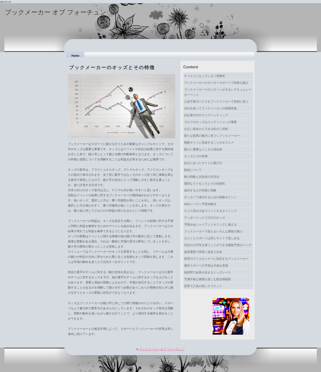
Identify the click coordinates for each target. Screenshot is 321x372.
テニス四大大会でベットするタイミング (210, 210)
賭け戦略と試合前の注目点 (201, 176)
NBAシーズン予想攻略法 (200, 204)
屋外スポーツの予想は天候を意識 (206, 265)
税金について (193, 169)
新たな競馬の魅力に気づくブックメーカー (212, 135)
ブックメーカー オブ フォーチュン (55, 12)
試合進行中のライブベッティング (206, 115)
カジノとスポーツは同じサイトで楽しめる (212, 238)
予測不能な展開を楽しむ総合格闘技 (207, 279)
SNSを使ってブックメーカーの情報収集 (210, 108)
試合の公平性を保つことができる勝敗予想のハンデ (217, 245)
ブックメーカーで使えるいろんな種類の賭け (213, 231)
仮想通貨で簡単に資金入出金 (203, 251)
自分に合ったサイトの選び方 (203, 163)
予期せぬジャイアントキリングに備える (210, 224)
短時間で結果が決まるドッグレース (207, 272)
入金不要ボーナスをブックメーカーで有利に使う (216, 101)
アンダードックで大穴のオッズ (204, 217)
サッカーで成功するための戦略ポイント (210, 197)
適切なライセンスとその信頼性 (204, 183)
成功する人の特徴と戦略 (200, 190)
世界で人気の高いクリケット (203, 286)
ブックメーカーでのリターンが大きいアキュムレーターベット (217, 92)
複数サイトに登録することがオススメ (209, 142)
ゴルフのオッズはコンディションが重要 (210, 122)
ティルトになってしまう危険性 (204, 75)
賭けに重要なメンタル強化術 (203, 149)
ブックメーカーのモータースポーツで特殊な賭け (216, 82)
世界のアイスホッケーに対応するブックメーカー (216, 258)
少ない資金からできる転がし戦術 (206, 128)
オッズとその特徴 (195, 156)
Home (75, 55)
